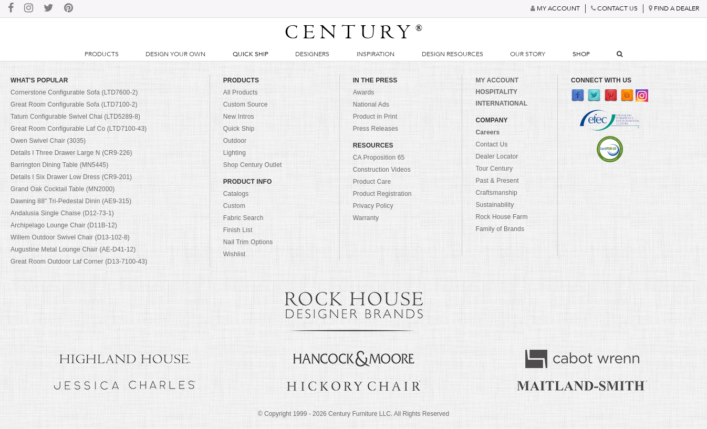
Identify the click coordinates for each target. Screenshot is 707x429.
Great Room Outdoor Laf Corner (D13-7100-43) (79, 261)
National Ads (371, 104)
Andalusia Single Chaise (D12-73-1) (62, 213)
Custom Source (245, 104)
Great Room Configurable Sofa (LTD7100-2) (74, 104)
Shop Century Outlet (252, 165)
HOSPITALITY (496, 92)
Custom (234, 206)
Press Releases (375, 128)
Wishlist (234, 254)
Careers (487, 132)
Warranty (366, 218)
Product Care (372, 181)
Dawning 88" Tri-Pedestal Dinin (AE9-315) (71, 201)
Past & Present (496, 180)
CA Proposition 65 (379, 157)
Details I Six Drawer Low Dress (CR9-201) (71, 177)
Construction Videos (382, 169)
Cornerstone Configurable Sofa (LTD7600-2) (74, 92)
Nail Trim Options (248, 242)
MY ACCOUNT (496, 80)
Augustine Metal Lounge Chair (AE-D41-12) (73, 249)
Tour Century (494, 168)
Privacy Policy (373, 206)
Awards (364, 92)
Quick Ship (250, 54)
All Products (240, 92)
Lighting (234, 152)
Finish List (238, 230)
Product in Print (375, 116)
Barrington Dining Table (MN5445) (59, 165)
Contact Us (491, 144)
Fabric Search (243, 218)
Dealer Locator (496, 156)
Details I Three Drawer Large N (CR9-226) (71, 152)
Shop (581, 54)
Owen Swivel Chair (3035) (48, 140)
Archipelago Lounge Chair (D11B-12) (64, 225)
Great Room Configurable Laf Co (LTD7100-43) (79, 128)
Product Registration (382, 193)
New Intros (238, 116)
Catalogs (236, 193)
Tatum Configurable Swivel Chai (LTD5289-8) (75, 116)
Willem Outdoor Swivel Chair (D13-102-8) (70, 237)
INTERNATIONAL (501, 103)
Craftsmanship (496, 192)
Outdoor (234, 140)
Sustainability (494, 204)
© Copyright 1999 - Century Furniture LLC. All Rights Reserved (353, 413)
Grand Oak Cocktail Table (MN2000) (63, 189)
